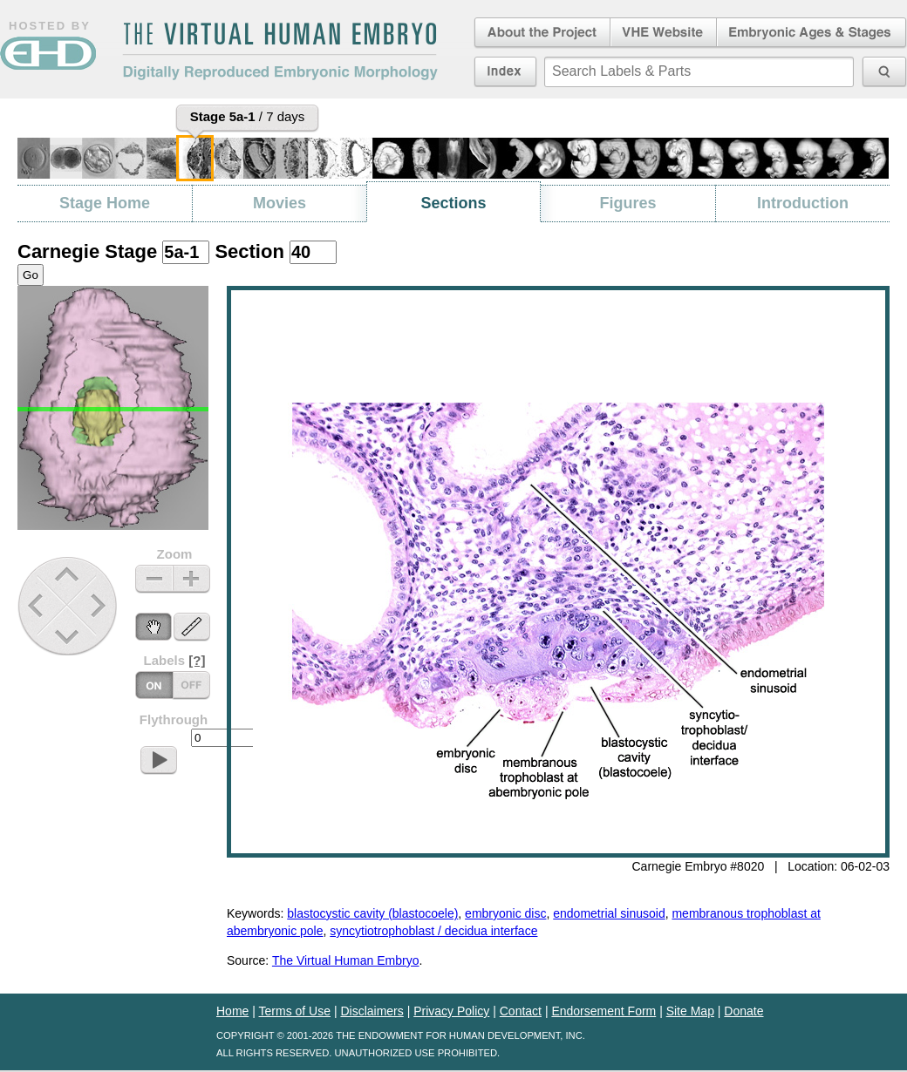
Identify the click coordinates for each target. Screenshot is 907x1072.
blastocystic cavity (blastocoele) (372, 913)
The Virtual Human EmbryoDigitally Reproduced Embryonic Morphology (280, 51)
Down (69, 636)
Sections (453, 203)
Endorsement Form (603, 1011)
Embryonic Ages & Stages (812, 33)
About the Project (541, 33)
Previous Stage (37, 605)
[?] (196, 660)
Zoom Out (154, 579)
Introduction (803, 203)
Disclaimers (371, 1011)
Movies (279, 203)
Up (68, 575)
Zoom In (191, 579)
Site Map (690, 1011)
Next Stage (102, 605)
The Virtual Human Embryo (345, 960)
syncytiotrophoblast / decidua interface (433, 931)
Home (232, 1011)
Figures (627, 203)
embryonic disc (505, 913)
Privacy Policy (451, 1011)
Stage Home (104, 203)
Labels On (191, 685)
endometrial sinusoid (609, 913)
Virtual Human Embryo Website (663, 33)
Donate (743, 1011)
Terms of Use (295, 1011)
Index (505, 71)
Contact (521, 1011)
